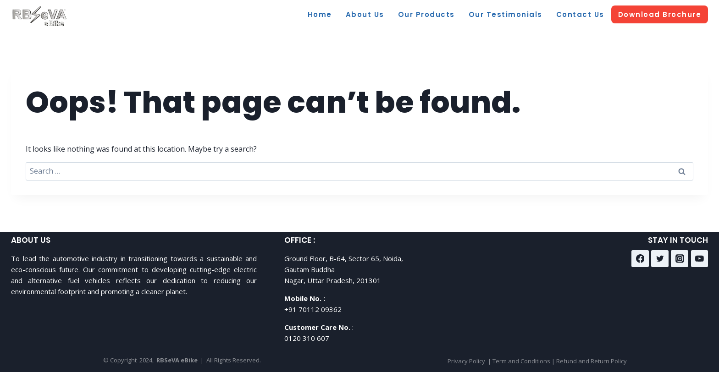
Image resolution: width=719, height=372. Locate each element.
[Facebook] (640, 259)
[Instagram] (679, 259)
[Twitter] (660, 259)
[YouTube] (699, 259)
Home (320, 14)
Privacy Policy (466, 361)
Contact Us (580, 14)
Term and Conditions (521, 361)
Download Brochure (660, 14)
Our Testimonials (505, 14)
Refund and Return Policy (591, 361)
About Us (365, 14)
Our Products (426, 14)
